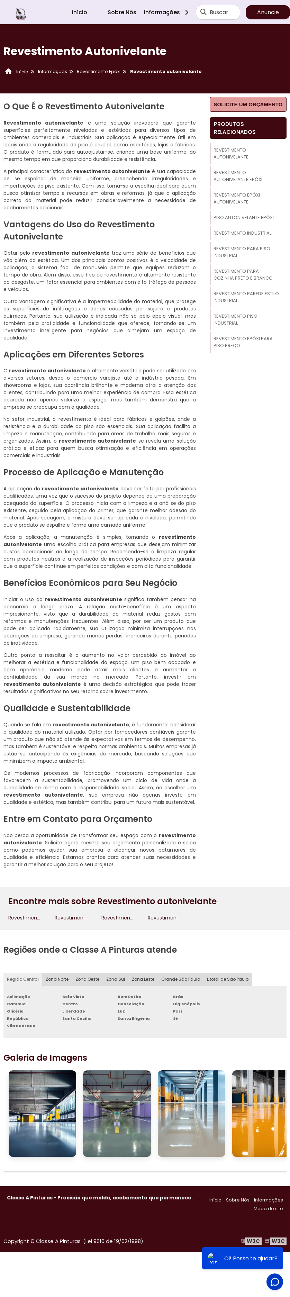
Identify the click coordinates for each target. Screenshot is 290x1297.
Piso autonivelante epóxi (244, 217)
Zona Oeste (87, 979)
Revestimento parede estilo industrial (246, 297)
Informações (169, 12)
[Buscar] (203, 12)
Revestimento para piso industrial (242, 252)
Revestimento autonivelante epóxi (238, 176)
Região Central (23, 979)
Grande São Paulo (180, 979)
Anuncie (268, 12)
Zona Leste (143, 979)
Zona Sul (115, 979)
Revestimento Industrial (242, 233)
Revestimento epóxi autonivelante (237, 198)
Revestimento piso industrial (235, 319)
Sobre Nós (122, 12)
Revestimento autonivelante (231, 153)
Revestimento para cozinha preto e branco (243, 274)
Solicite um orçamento (248, 104)
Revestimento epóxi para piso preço (243, 342)
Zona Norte (57, 979)
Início (79, 12)
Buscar (219, 12)
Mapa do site (268, 1208)
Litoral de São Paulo (227, 979)
